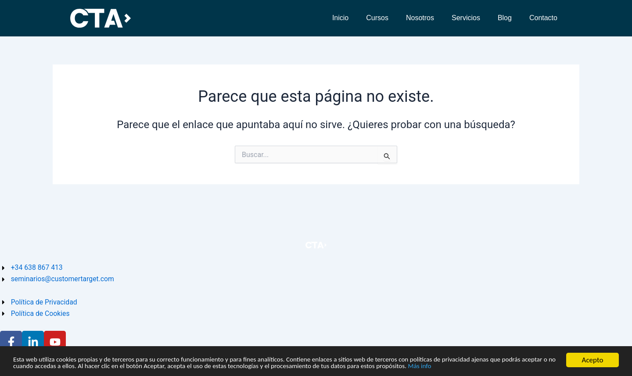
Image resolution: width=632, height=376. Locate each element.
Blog (505, 17)
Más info (532, 366)
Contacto (543, 17)
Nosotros (420, 17)
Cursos (377, 17)
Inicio (340, 17)
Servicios (466, 17)
